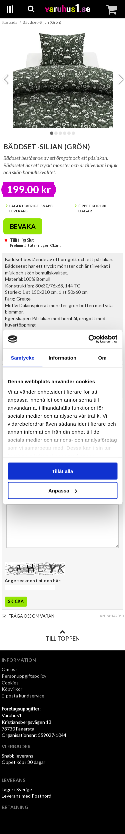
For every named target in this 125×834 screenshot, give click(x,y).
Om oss (10, 669)
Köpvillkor (12, 689)
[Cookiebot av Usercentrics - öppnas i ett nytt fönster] (89, 339)
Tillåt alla (62, 471)
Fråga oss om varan (28, 616)
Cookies (10, 682)
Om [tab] (102, 357)
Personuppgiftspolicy (24, 676)
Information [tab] (63, 357)
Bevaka (23, 226)
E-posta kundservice (23, 695)
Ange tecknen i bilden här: (33, 580)
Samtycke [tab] (22, 357)
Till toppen (63, 635)
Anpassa (62, 490)
